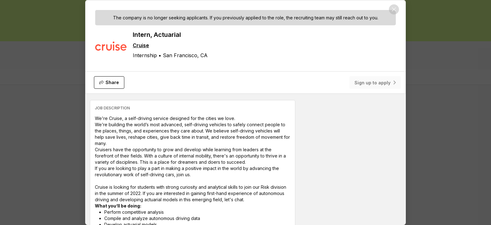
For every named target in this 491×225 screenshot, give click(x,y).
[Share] (109, 82)
